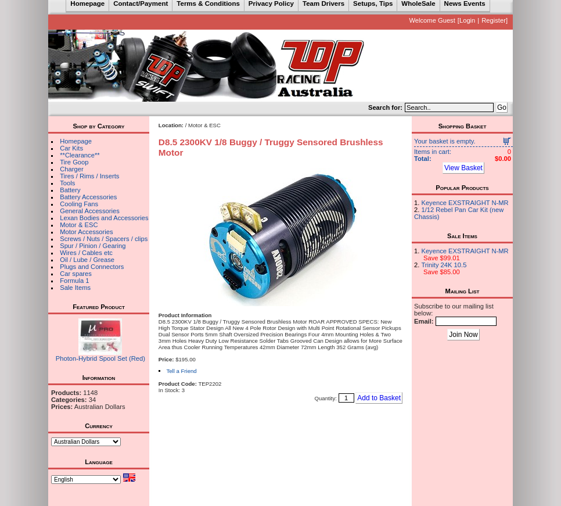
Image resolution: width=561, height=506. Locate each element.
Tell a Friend (181, 371)
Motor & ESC (79, 224)
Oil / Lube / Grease (87, 259)
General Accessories (90, 210)
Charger (71, 169)
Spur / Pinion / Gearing (92, 245)
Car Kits (71, 148)
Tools (67, 183)
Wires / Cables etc (86, 252)
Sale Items (75, 287)
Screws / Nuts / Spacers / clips (104, 238)
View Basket (463, 168)
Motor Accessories (86, 231)
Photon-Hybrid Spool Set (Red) (100, 358)
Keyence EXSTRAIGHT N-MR (464, 202)
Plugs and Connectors (92, 266)
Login (467, 20)
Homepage (76, 141)
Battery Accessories (88, 196)
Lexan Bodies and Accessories (104, 217)
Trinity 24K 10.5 (443, 264)
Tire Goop (74, 162)
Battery (70, 189)
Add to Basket (379, 398)
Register (493, 20)
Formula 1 (74, 280)
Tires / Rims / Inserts (89, 176)
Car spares (76, 273)
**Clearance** (79, 155)
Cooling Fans (79, 203)
